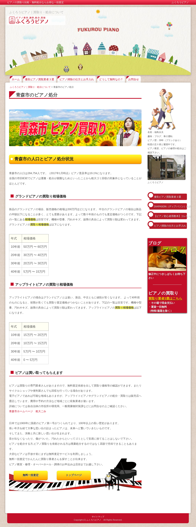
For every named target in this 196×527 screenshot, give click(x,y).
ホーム (16, 79)
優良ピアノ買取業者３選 (39, 79)
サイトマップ (98, 516)
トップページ (74, 475)
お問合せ (133, 79)
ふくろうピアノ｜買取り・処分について (36, 12)
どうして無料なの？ (111, 79)
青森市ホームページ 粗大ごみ (27, 411)
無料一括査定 (31, 475)
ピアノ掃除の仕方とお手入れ (76, 79)
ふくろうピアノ (94, 520)
